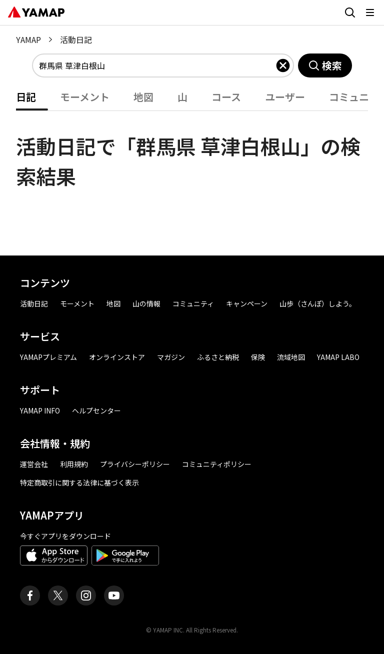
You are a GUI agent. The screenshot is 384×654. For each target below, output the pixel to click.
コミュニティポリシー (217, 464)
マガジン (171, 357)
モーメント (85, 97)
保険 (258, 357)
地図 (144, 97)
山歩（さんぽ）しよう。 (318, 303)
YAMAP (28, 40)
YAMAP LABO (338, 357)
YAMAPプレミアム (48, 357)
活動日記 (34, 303)
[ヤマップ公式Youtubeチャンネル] (114, 596)
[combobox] (157, 66)
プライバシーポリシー (135, 464)
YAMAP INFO (40, 411)
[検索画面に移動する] (350, 12)
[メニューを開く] (370, 12)
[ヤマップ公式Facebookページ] (30, 596)
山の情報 (146, 303)
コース (226, 97)
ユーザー (285, 97)
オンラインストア (117, 357)
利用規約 (74, 464)
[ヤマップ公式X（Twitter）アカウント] (58, 596)
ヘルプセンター (96, 411)
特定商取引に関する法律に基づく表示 (79, 483)
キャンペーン (247, 303)
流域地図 (291, 357)
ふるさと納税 (218, 357)
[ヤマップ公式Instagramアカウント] (86, 596)
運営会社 (34, 464)
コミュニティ (193, 303)
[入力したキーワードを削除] (283, 66)
